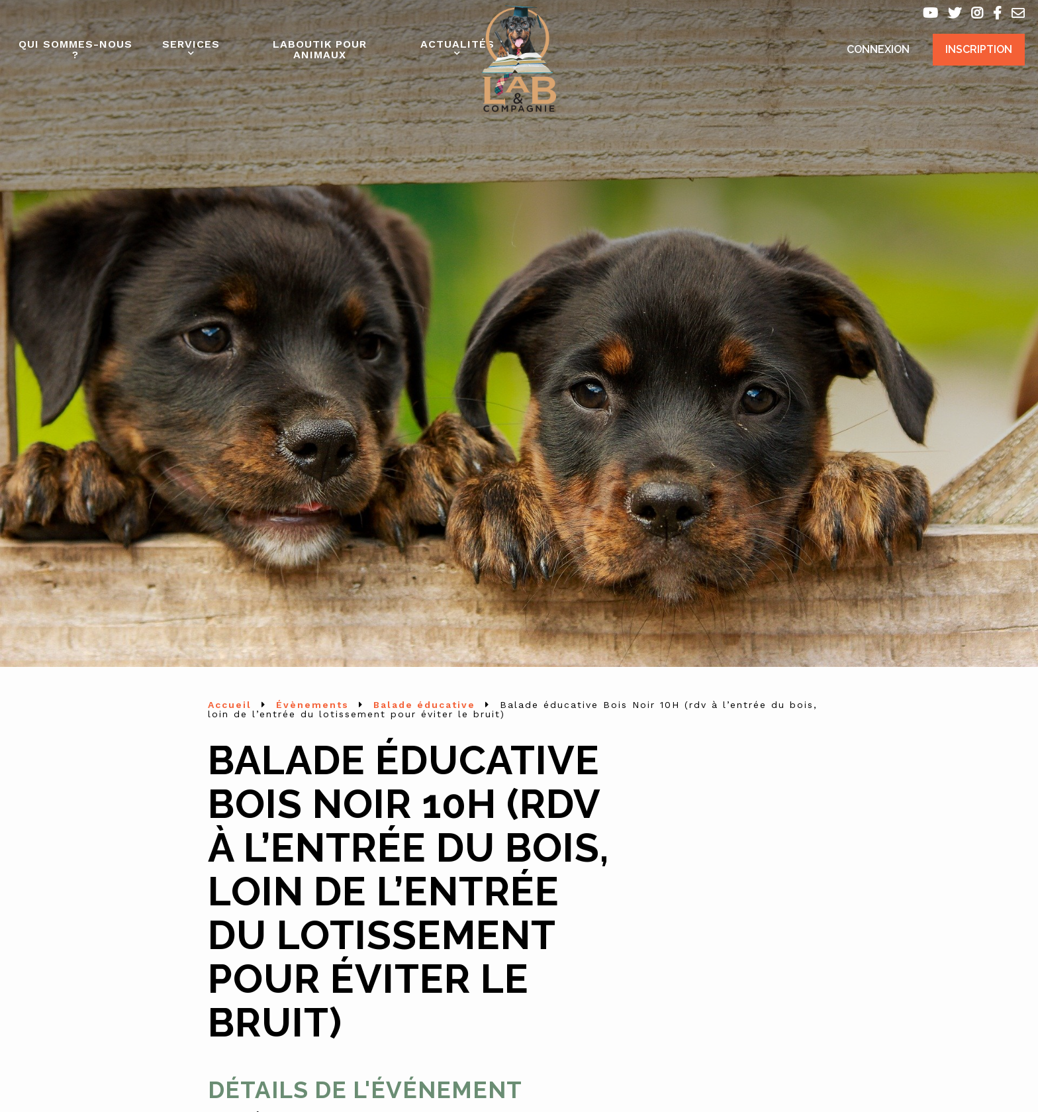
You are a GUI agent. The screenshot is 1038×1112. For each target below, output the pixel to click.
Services (191, 44)
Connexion (878, 49)
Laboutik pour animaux (320, 49)
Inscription (978, 49)
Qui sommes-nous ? (75, 49)
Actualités (457, 44)
